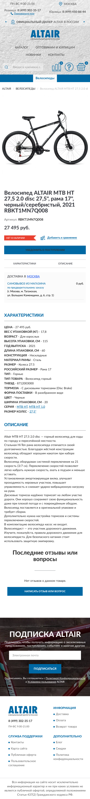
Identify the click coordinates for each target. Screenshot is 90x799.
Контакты (56, 54)
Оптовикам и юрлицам (55, 47)
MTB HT (22, 406)
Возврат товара (66, 726)
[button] (22, 13)
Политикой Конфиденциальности (65, 678)
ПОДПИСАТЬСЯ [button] (45, 668)
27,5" (33, 411)
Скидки (61, 748)
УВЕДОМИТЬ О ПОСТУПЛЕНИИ (45, 250)
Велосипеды (45, 78)
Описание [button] (65, 263)
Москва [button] (33, 276)
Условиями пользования (42, 682)
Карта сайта (19, 748)
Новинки (33, 54)
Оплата (61, 720)
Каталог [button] (21, 47)
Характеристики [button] (24, 263)
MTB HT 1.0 (37, 406)
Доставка (62, 714)
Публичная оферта (23, 754)
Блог (59, 742)
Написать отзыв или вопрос (45, 591)
